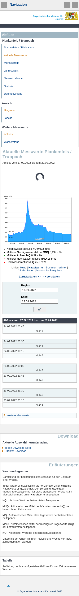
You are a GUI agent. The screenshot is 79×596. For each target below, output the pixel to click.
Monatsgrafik (11, 62)
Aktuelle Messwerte (15, 55)
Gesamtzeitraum (13, 78)
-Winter (62, 267)
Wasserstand (11, 142)
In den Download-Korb (18, 447)
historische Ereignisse (49, 270)
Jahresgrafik (11, 70)
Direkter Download (15, 451)
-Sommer (50, 267)
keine (23, 267)
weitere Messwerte (18, 415)
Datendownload (13, 93)
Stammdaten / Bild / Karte (19, 47)
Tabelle (8, 118)
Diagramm (10, 110)
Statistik (8, 86)
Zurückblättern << (30, 276)
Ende (24, 296)
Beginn (25, 285)
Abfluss (8, 134)
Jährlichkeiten (26, 270)
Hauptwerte (35, 267)
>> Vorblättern (51, 276)
